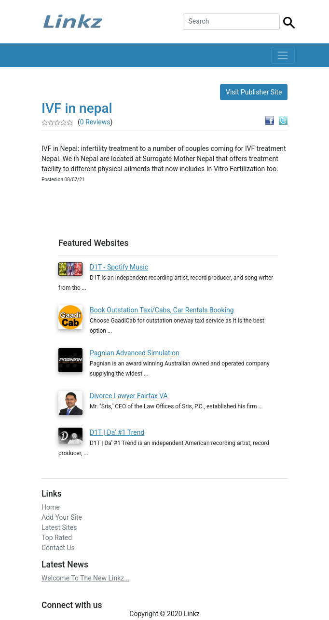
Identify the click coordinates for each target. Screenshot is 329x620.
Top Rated (56, 534)
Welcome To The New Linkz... (85, 574)
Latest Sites (59, 523)
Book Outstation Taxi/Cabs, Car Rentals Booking (162, 310)
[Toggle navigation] (283, 55)
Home (50, 503)
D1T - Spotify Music (119, 267)
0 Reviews (95, 122)
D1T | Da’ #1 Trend (117, 428)
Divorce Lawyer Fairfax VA (129, 396)
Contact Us (58, 544)
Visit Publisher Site (254, 92)
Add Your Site (61, 513)
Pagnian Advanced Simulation (134, 353)
